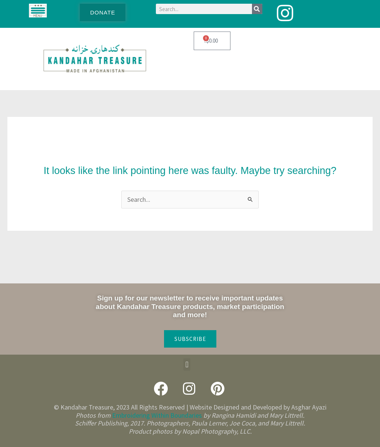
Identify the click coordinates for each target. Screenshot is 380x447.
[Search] (257, 9)
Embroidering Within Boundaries (157, 415)
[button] (186, 364)
